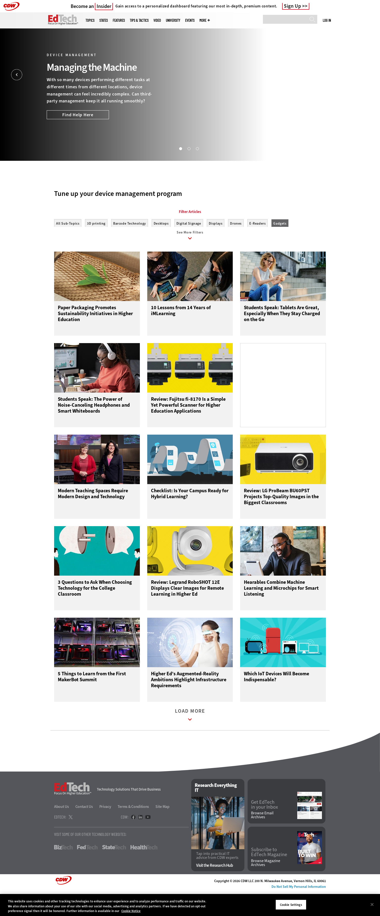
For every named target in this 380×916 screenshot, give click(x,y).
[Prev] (16, 74)
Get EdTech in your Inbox (264, 829)
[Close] (372, 904)
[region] (190, 905)
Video (157, 20)
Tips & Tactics (139, 20)
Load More (190, 740)
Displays (216, 245)
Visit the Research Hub (214, 890)
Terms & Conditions (133, 831)
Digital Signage (188, 245)
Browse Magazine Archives (265, 887)
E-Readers (257, 245)
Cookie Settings (291, 904)
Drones (236, 245)
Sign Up (292, 6)
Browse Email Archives (262, 840)
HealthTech (143, 871)
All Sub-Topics (67, 245)
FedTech (87, 871)
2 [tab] (189, 148)
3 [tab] (197, 148)
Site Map (162, 831)
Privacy (105, 831)
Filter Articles (190, 234)
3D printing (96, 245)
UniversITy (173, 20)
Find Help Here (77, 115)
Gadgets (279, 245)
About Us (61, 831)
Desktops (161, 245)
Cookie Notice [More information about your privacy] (131, 911)
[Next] (363, 74)
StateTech (114, 871)
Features (119, 20)
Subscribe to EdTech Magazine (269, 877)
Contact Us (84, 831)
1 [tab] (180, 148)
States (103, 20)
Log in (327, 20)
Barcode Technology (129, 245)
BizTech (63, 871)
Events (189, 20)
